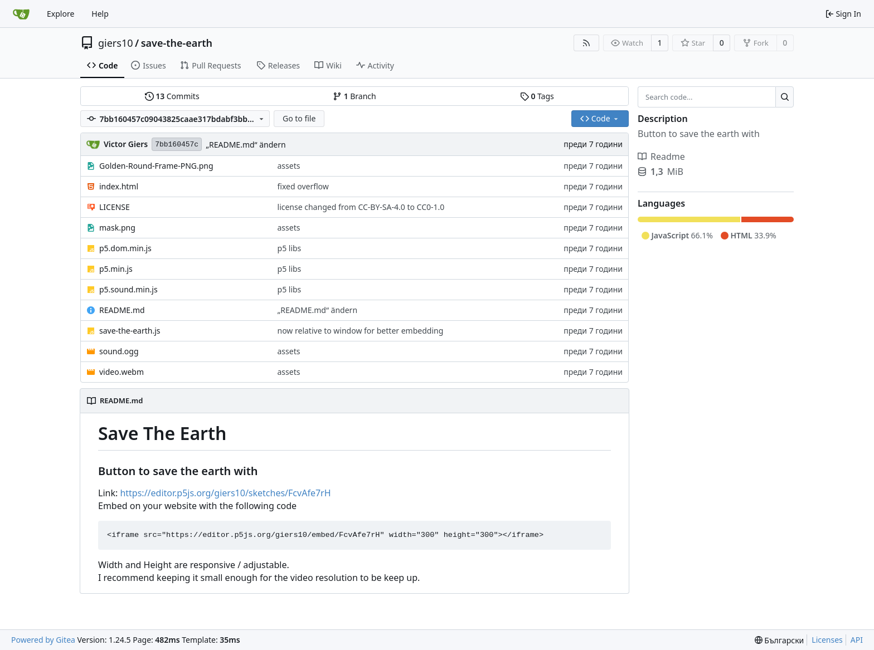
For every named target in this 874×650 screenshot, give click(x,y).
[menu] (779, 640)
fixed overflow (303, 186)
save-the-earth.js (130, 330)
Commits (172, 96)
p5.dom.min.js (125, 248)
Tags (537, 96)
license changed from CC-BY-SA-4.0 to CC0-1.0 (361, 207)
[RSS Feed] (586, 43)
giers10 (115, 42)
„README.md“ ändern (246, 144)
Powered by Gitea (43, 639)
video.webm (121, 371)
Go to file (299, 118)
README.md (122, 310)
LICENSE (114, 207)
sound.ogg (119, 351)
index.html (118, 186)
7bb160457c (176, 144)
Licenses (827, 639)
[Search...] (784, 96)
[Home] (21, 14)
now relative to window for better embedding (361, 330)
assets (289, 165)
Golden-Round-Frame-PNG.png (156, 165)
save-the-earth (176, 42)
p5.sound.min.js (128, 289)
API (857, 639)
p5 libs (290, 248)
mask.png (117, 227)
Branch (354, 96)
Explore (60, 13)
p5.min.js (116, 268)
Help (100, 13)
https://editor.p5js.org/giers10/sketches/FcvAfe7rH (225, 493)
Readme (661, 156)
